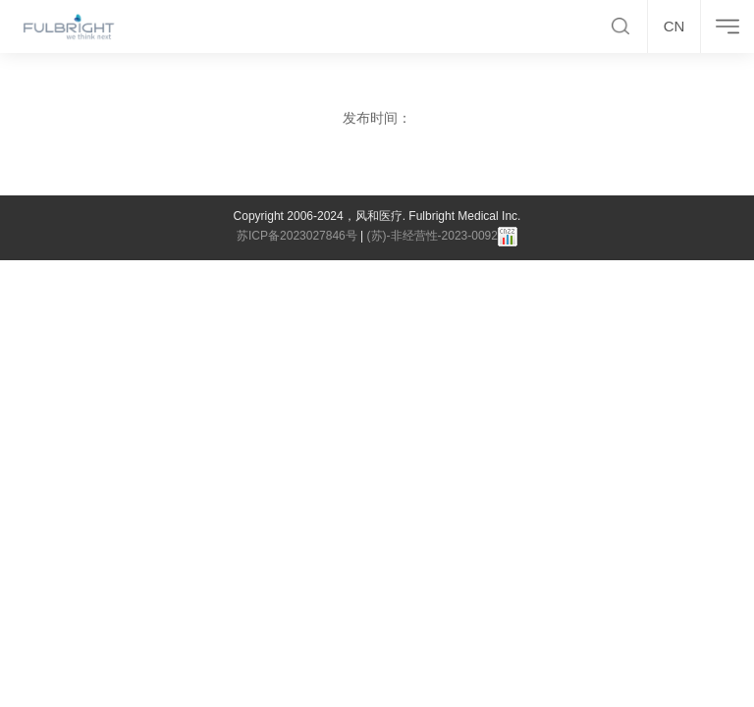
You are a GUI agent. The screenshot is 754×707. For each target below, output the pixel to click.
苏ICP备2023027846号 (297, 236)
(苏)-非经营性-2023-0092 (432, 236)
